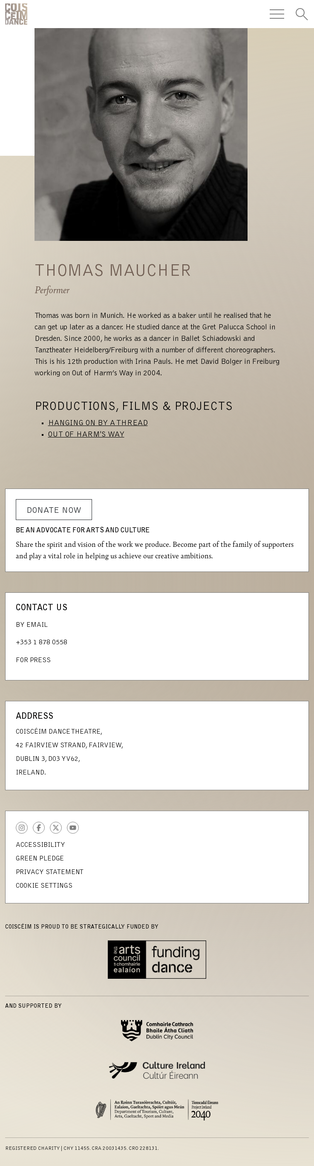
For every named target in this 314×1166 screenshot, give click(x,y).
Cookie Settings (44, 886)
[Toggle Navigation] (277, 14)
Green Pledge (40, 858)
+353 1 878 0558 (41, 642)
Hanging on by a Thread (98, 423)
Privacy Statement (50, 872)
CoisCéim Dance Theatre (16, 14)
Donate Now (53, 510)
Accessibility (40, 845)
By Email (32, 625)
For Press (33, 660)
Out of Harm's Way (86, 435)
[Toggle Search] (301, 14)
